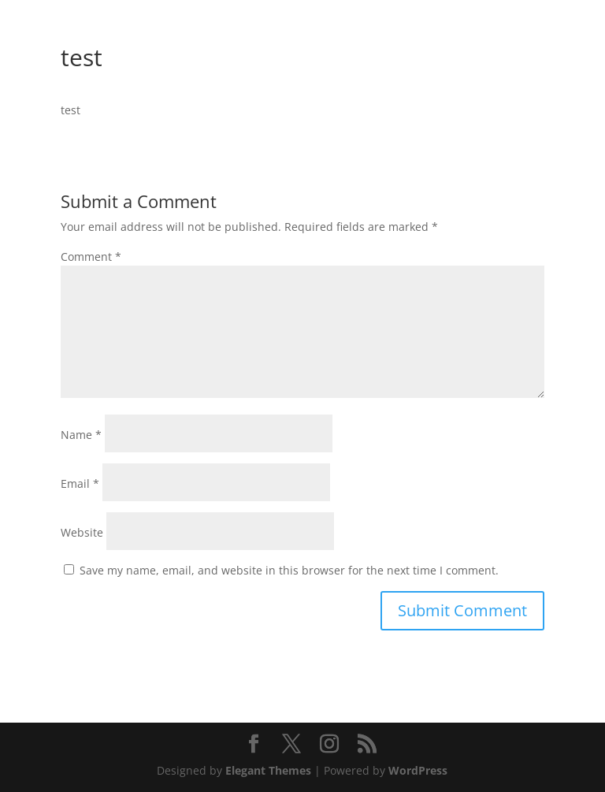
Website (82, 532)
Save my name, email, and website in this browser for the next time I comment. (289, 570)
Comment (91, 256)
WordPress (417, 770)
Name (81, 434)
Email (80, 483)
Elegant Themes (268, 770)
